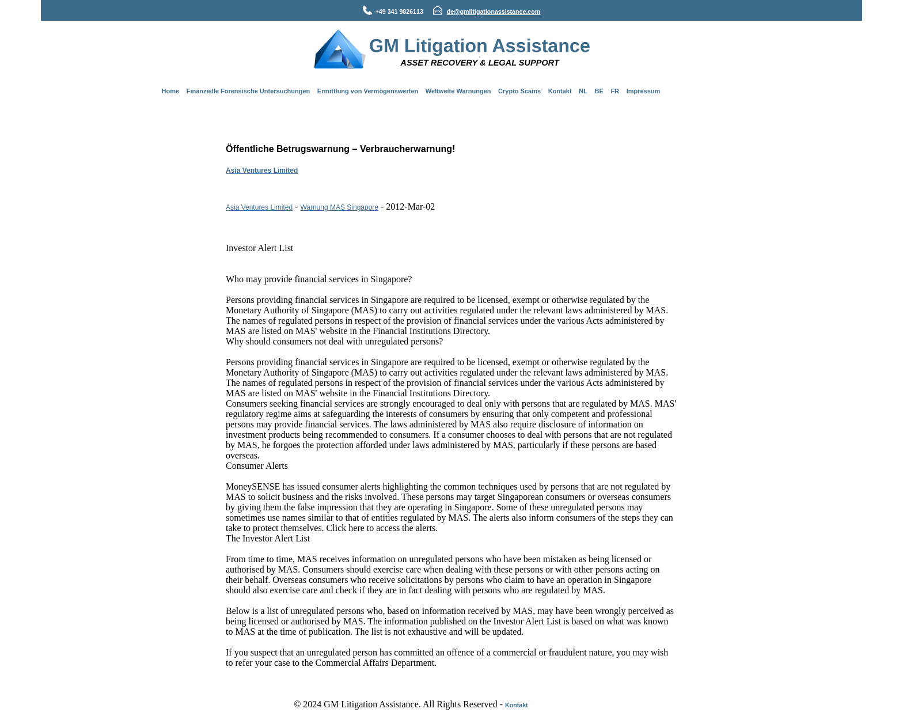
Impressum (644, 91)
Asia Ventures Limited (262, 170)
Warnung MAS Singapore (339, 207)
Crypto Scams (519, 91)
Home (171, 91)
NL (583, 91)
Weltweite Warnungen (458, 91)
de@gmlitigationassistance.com (494, 11)
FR (614, 91)
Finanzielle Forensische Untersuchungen (248, 91)
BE (599, 91)
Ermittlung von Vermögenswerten (367, 91)
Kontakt (560, 91)
